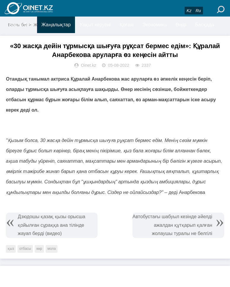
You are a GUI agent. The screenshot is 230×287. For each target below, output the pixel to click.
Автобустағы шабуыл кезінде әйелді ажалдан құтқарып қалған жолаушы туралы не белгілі (172, 225)
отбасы (25, 249)
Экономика (154, 24)
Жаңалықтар (56, 24)
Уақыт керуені (95, 24)
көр (39, 249)
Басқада (204, 24)
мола (51, 249)
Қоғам (127, 24)
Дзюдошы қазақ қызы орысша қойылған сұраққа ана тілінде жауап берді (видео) (51, 225)
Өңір (180, 24)
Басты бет (20, 24)
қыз (11, 249)
